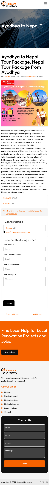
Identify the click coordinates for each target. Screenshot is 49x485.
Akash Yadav (30, 76)
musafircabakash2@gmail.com (18, 232)
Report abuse (11, 214)
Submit (9, 303)
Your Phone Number (11, 264)
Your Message (9, 274)
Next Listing (37, 314)
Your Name (8, 244)
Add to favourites (35, 211)
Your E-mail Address (12, 254)
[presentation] (23, 293)
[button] (45, 3)
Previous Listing (12, 314)
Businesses (6, 76)
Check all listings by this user (14, 211)
